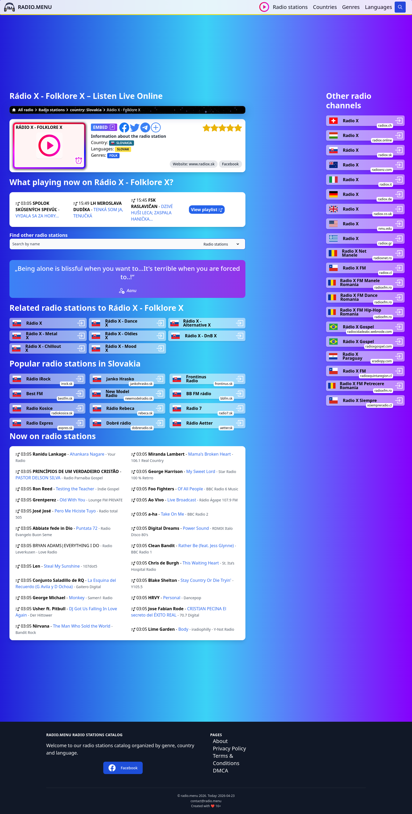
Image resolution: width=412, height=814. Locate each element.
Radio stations (290, 7)
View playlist (207, 209)
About (220, 741)
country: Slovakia (85, 109)
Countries (325, 7)
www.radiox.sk (202, 163)
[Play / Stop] (264, 7)
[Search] (400, 7)
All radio (22, 109)
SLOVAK (123, 149)
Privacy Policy (229, 748)
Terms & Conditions (226, 759)
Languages (378, 7)
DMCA (220, 770)
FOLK (113, 155)
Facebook (230, 163)
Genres (351, 7)
